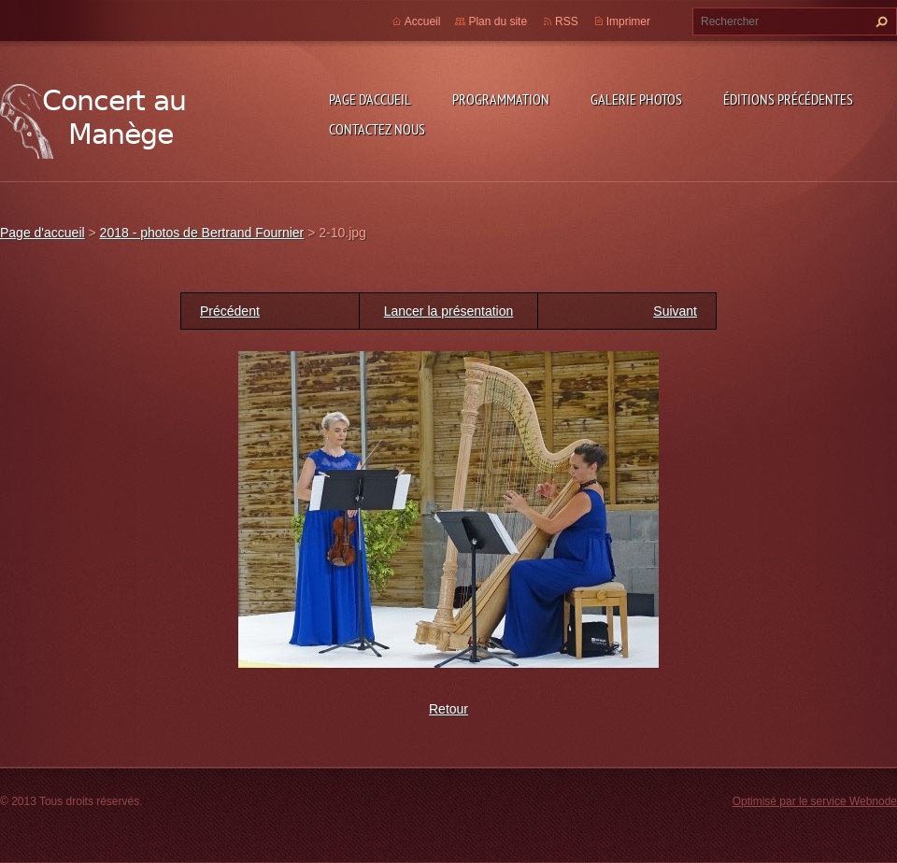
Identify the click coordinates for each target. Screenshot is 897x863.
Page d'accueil (370, 99)
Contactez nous (377, 129)
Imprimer (628, 21)
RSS (566, 21)
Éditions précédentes (788, 99)
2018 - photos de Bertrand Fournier (202, 232)
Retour (448, 708)
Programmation (500, 99)
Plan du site (497, 21)
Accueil (423, 21)
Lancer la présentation (449, 311)
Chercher (879, 21)
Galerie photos (636, 99)
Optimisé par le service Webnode (815, 801)
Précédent (230, 311)
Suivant (675, 311)
